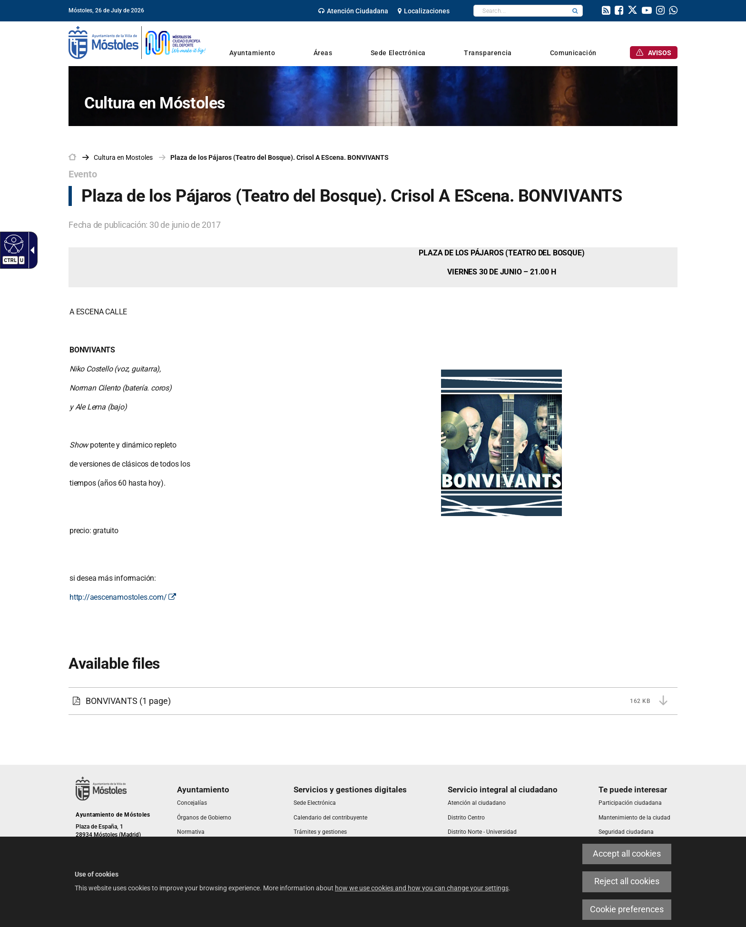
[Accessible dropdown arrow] (30, 250)
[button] (575, 11)
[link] (353, 11)
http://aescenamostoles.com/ (122, 597)
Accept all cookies (627, 854)
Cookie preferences (627, 909)
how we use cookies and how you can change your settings (422, 888)
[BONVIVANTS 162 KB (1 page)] (373, 701)
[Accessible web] (12, 243)
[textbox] (520, 11)
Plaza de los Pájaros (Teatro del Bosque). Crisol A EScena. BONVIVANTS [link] (279, 157)
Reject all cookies (626, 881)
